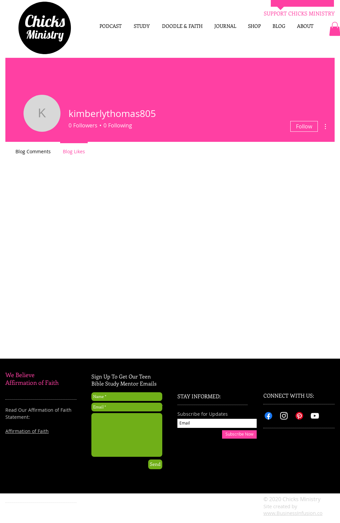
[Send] (155, 464)
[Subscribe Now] (239, 434)
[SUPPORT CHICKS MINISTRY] (299, 13)
